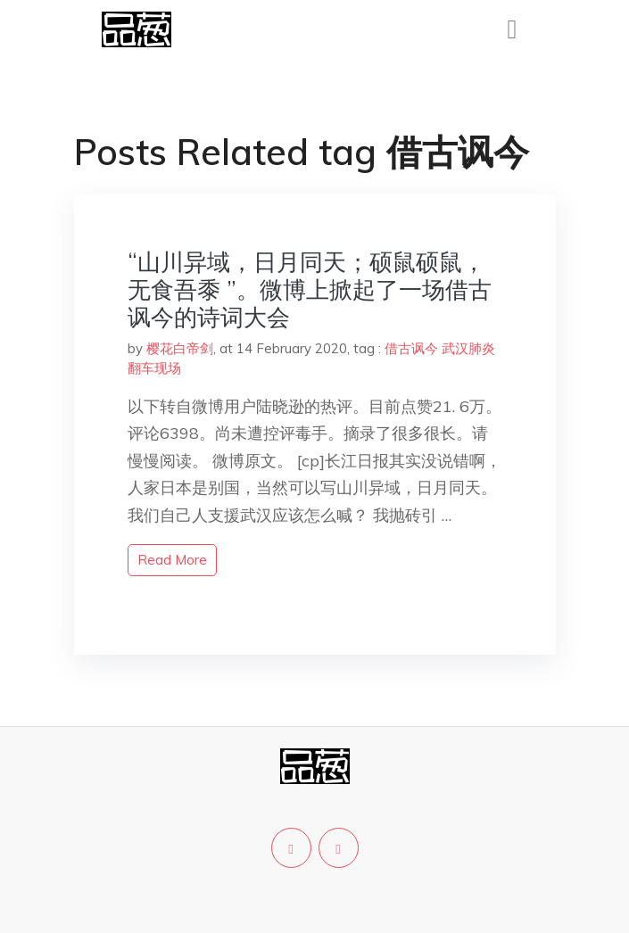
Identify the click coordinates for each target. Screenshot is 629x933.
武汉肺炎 (468, 348)
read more (172, 559)
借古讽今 (411, 348)
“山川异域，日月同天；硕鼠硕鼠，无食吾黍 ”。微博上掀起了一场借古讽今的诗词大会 (310, 289)
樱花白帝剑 (179, 348)
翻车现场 (154, 367)
